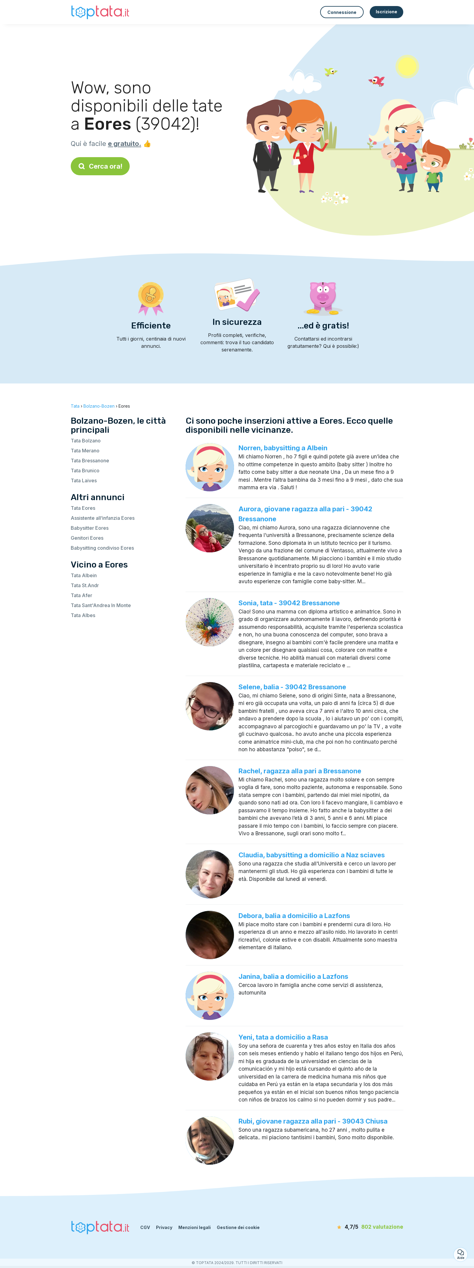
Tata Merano (85, 451)
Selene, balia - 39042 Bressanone (292, 687)
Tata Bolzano (86, 441)
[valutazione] (368, 1227)
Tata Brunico (85, 470)
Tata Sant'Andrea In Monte (101, 605)
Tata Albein (84, 575)
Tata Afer (81, 595)
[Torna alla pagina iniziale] (101, 12)
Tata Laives (84, 480)
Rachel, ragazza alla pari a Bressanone (300, 771)
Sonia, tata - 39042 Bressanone (289, 603)
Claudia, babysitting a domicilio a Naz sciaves (312, 855)
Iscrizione (386, 11)
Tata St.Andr (85, 585)
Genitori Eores (87, 538)
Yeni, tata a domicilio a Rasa (283, 1037)
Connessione (341, 12)
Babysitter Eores (90, 528)
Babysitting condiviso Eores (102, 548)
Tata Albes (83, 615)
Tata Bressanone (90, 461)
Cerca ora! (100, 166)
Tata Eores (83, 508)
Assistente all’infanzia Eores (103, 518)
